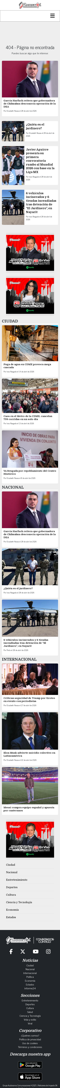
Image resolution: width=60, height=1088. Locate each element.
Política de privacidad (30, 1039)
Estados (11, 917)
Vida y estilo (30, 1019)
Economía (12, 909)
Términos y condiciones (30, 1047)
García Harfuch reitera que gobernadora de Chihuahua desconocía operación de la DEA (30, 103)
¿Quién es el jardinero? (18, 588)
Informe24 (30, 988)
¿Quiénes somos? (30, 1035)
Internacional (30, 973)
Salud (30, 1012)
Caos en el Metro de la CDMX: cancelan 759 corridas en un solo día (28, 418)
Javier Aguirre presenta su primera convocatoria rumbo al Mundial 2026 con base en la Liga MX (40, 161)
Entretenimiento (16, 879)
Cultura (11, 894)
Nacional (11, 872)
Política (30, 977)
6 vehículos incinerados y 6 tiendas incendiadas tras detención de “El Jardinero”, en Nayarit (26, 642)
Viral (30, 1023)
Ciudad (10, 864)
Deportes (11, 887)
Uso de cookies (30, 1043)
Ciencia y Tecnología (19, 902)
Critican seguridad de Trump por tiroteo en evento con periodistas (29, 700)
